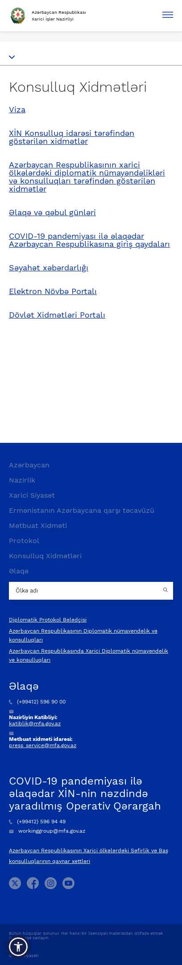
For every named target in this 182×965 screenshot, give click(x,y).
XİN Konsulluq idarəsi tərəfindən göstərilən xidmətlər (71, 137)
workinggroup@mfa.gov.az (47, 831)
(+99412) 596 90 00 (37, 702)
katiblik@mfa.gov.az (35, 723)
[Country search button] (166, 591)
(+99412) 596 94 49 (37, 821)
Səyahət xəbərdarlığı (48, 268)
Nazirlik (22, 480)
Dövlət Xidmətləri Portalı (57, 315)
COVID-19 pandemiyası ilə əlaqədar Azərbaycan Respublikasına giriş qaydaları (89, 240)
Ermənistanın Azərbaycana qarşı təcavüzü (81, 510)
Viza (17, 110)
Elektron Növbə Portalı (53, 291)
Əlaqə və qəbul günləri (52, 213)
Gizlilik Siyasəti (23, 955)
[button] (18, 946)
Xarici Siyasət (32, 495)
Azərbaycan (29, 465)
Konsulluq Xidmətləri (45, 556)
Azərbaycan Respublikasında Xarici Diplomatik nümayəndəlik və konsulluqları (88, 655)
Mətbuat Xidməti (38, 525)
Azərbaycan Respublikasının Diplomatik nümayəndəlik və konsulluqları (83, 635)
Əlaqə (19, 571)
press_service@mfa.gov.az (42, 745)
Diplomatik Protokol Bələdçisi (48, 620)
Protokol (24, 540)
